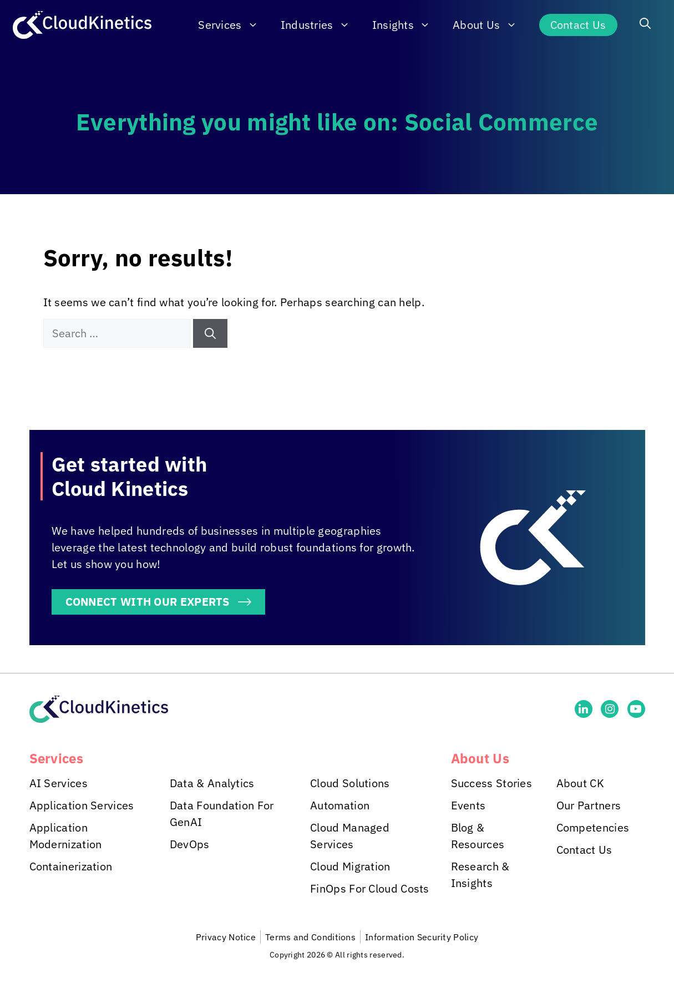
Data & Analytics (212, 783)
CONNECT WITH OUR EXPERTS (147, 601)
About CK (580, 783)
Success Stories (492, 783)
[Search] (210, 333)
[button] (645, 25)
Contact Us (578, 24)
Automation (339, 805)
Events (468, 805)
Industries (321, 25)
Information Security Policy (421, 937)
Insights (407, 25)
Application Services (81, 805)
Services (233, 25)
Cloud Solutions (350, 783)
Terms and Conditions (310, 937)
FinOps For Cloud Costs (369, 888)
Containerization (71, 866)
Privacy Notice (226, 937)
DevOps (190, 844)
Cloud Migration (350, 866)
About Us (490, 25)
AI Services (58, 783)
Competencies (593, 827)
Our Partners (588, 805)
